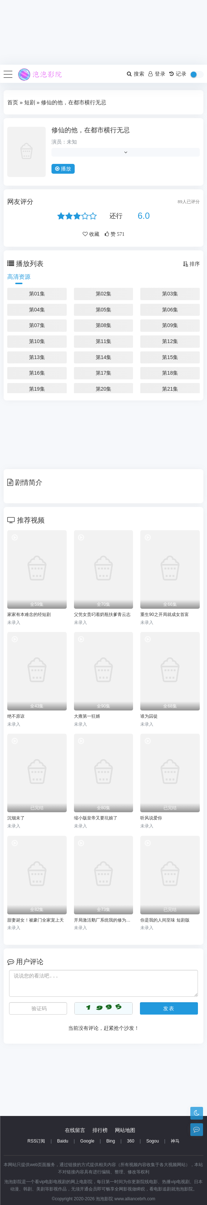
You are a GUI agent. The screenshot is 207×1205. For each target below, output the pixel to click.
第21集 (170, 389)
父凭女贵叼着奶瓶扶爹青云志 (102, 614)
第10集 (37, 341)
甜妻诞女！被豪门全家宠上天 (35, 920)
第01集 (37, 294)
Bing (110, 1141)
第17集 (104, 373)
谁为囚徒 (149, 716)
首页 (12, 102)
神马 (175, 1141)
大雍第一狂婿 (87, 716)
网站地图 (125, 1130)
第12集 (170, 341)
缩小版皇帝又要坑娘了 (95, 818)
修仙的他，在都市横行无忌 (90, 130)
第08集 (104, 325)
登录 (157, 74)
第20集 (104, 389)
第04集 (37, 310)
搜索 (136, 74)
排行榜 (100, 1130)
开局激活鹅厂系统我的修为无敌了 (103, 920)
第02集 (104, 294)
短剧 (29, 102)
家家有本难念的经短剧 (29, 614)
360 (130, 1141)
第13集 (37, 357)
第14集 (104, 357)
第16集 (37, 373)
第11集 (104, 341)
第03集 (170, 294)
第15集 (170, 357)
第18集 (170, 373)
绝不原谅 (16, 716)
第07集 (37, 325)
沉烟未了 (16, 818)
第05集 (104, 310)
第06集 (170, 310)
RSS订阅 (36, 1141)
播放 (63, 169)
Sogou (152, 1141)
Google (87, 1141)
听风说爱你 (151, 818)
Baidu (63, 1141)
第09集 (170, 325)
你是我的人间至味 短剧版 (164, 920)
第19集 (37, 389)
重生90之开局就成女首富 (164, 614)
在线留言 (75, 1130)
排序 (191, 264)
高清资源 (18, 277)
